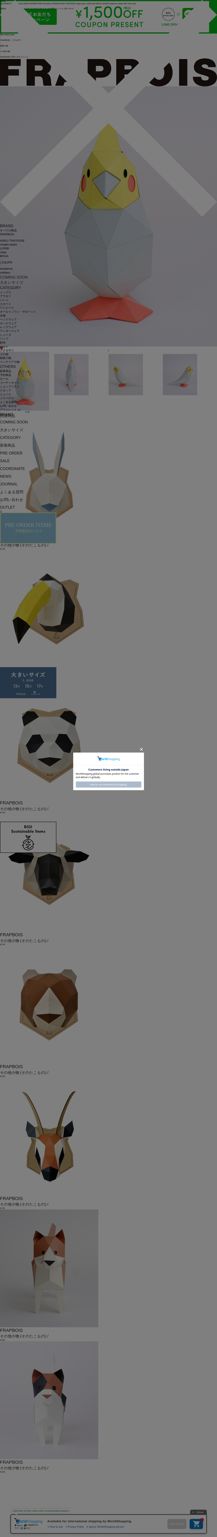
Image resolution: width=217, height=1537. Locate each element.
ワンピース (7, 307)
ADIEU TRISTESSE (12, 240)
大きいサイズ (11, 282)
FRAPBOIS (7, 234)
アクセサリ (7, 350)
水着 (3, 315)
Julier (3, 252)
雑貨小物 (5, 358)
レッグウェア (8, 327)
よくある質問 (8, 402)
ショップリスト (9, 386)
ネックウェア (8, 323)
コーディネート (9, 382)
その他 (4, 354)
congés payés (8, 244)
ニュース (5, 394)
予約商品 (5, 375)
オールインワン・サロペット (18, 311)
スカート (5, 304)
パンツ (4, 300)
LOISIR (4, 248)
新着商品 (5, 371)
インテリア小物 (9, 362)
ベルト (4, 346)
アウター (5, 296)
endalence (6, 268)
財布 (3, 342)
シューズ (5, 335)
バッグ (4, 338)
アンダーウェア (9, 331)
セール (4, 378)
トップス (5, 292)
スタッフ (5, 390)
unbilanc (5, 272)
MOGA (4, 256)
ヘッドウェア (8, 319)
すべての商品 (8, 230)
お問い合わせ (8, 406)
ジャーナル (7, 398)
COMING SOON (14, 277)
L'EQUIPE (6, 262)
